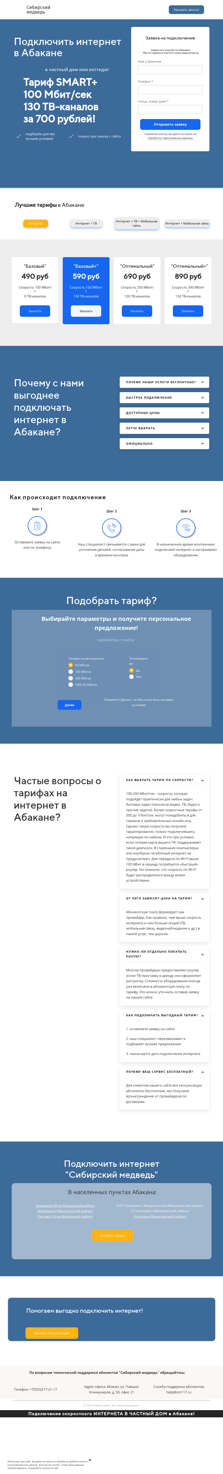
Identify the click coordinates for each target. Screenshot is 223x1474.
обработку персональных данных (170, 138)
